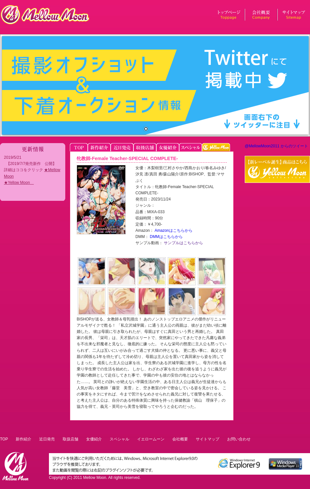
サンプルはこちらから (183, 243)
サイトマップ (207, 439)
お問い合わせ (239, 439)
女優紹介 (94, 439)
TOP (4, 439)
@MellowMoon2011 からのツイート (276, 146)
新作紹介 (23, 439)
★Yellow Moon (19, 182)
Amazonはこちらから (173, 230)
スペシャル (119, 439)
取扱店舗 (70, 439)
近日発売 (47, 439)
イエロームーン (150, 439)
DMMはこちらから (166, 236)
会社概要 (180, 439)
